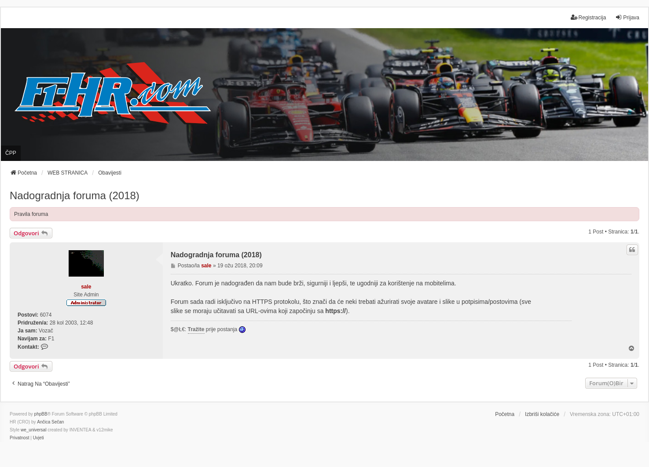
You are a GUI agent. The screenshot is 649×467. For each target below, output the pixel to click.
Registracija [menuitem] (588, 17)
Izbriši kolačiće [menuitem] (542, 414)
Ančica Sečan (50, 422)
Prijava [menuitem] (627, 17)
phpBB (41, 414)
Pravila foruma (31, 214)
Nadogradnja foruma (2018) (74, 195)
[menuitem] (19, 438)
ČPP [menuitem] (10, 153)
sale (86, 287)
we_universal (33, 429)
